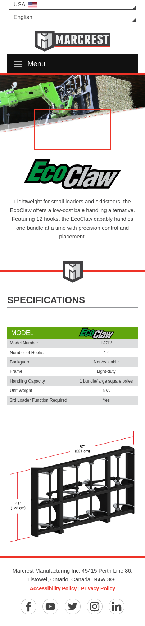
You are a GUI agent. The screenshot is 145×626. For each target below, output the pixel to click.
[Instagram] (95, 606)
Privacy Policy (98, 588)
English (23, 17)
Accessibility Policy (53, 588)
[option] (72, 105)
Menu (29, 64)
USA (25, 4)
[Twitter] (73, 606)
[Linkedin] (116, 606)
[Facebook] (28, 606)
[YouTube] (50, 606)
